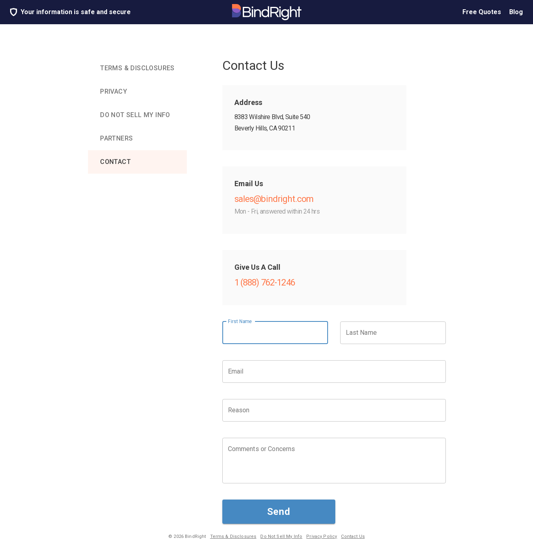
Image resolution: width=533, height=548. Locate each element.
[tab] (137, 68)
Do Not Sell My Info (281, 536)
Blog (516, 12)
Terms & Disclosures (233, 536)
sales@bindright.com (274, 199)
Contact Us (353, 536)
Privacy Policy (321, 536)
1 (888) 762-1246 (264, 282)
